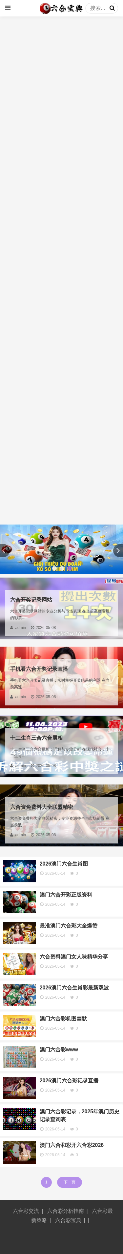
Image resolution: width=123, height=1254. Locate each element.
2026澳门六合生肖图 (64, 864)
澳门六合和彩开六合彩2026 (72, 1145)
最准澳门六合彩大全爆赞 (68, 925)
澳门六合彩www (59, 1049)
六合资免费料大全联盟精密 (41, 807)
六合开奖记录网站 (31, 600)
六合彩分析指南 (65, 1211)
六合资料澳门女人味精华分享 (74, 956)
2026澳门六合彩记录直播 (69, 1080)
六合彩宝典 (68, 1220)
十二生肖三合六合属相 (36, 738)
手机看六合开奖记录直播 (39, 669)
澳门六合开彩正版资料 (66, 895)
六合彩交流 (26, 1211)
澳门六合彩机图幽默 (63, 1018)
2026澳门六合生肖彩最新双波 (74, 987)
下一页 (69, 1182)
